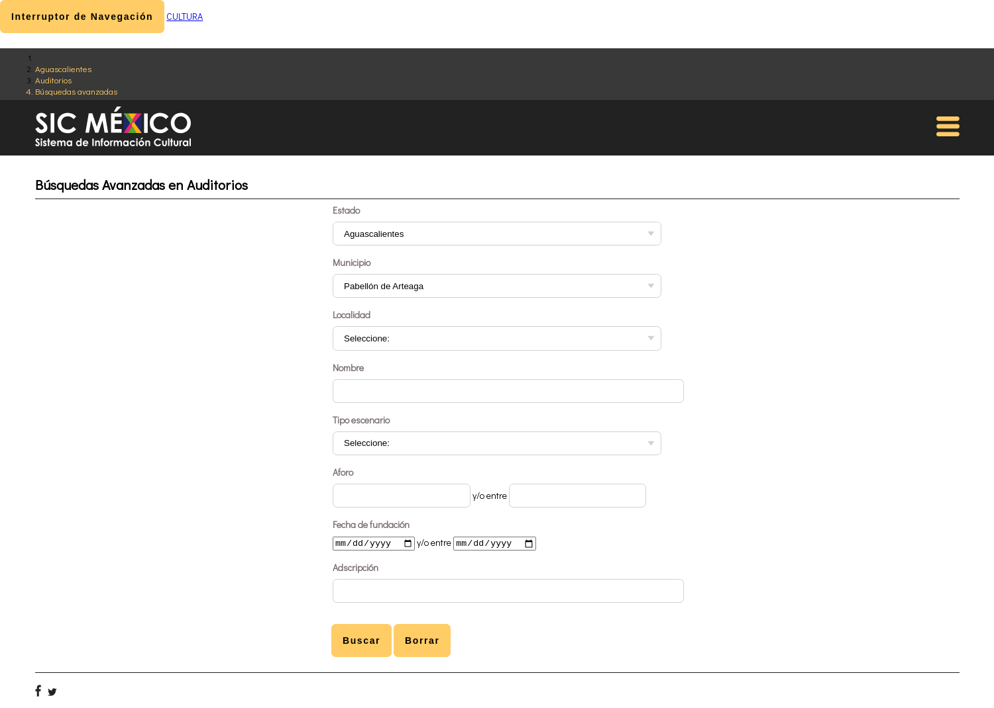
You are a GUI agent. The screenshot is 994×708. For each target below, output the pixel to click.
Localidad (351, 314)
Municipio (351, 262)
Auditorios (53, 79)
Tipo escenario (361, 420)
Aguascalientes (63, 68)
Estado (346, 210)
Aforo (343, 472)
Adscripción (355, 568)
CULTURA (184, 16)
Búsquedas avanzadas (76, 91)
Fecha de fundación (371, 524)
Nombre (348, 367)
